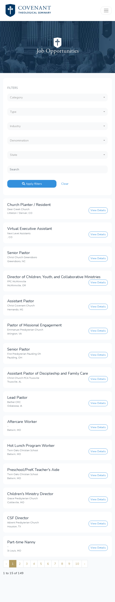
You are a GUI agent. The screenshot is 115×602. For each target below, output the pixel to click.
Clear (65, 184)
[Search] (57, 169)
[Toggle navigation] (106, 10)
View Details (98, 210)
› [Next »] (84, 564)
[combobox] (57, 97)
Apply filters (32, 184)
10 (77, 564)
